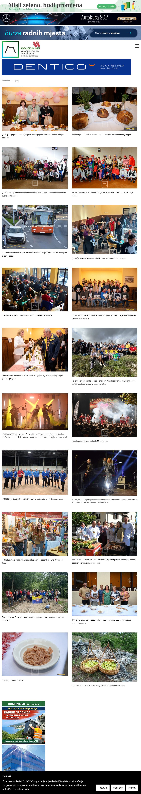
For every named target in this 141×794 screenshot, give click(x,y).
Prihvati (132, 788)
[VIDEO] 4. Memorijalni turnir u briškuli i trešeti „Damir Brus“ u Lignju (99, 258)
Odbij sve (118, 788)
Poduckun (6, 81)
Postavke (102, 788)
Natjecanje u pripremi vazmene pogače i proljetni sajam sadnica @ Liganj (101, 135)
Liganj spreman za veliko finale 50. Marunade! (90, 441)
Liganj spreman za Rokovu (12, 680)
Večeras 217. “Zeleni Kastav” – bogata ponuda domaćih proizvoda (98, 686)
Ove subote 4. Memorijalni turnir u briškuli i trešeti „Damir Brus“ (27, 315)
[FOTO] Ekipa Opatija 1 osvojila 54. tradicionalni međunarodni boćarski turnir (32, 499)
